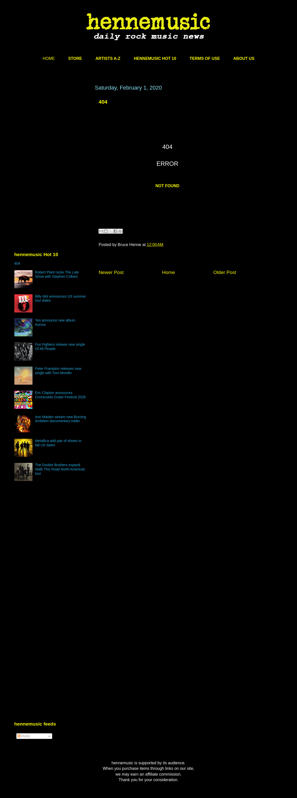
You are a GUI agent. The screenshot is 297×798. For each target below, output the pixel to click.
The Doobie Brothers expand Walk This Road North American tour (60, 469)
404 (103, 102)
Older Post (224, 272)
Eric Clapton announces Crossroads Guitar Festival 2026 (60, 395)
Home (168, 272)
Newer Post (111, 272)
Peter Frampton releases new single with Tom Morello (58, 371)
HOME (49, 58)
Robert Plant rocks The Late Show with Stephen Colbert (57, 274)
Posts (23, 736)
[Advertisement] (52, 132)
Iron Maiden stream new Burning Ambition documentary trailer (60, 419)
